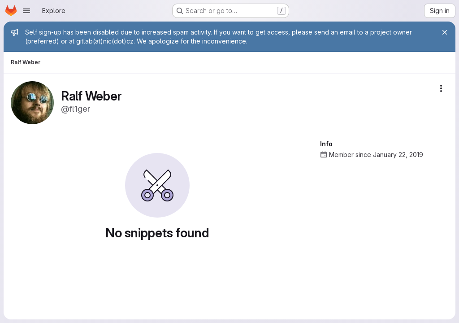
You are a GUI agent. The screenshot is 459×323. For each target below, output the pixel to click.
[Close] (444, 32)
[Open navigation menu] (26, 11)
